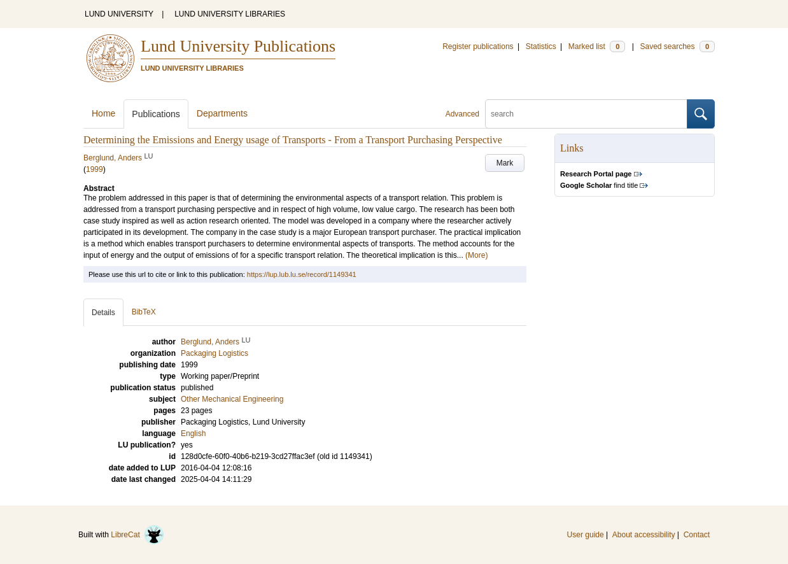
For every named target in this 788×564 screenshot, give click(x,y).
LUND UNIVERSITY (119, 14)
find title (599, 185)
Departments (222, 113)
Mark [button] (505, 163)
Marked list (596, 46)
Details (103, 312)
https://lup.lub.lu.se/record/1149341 (301, 274)
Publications (156, 114)
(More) (476, 255)
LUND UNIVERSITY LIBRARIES (229, 14)
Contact (697, 534)
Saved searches (677, 46)
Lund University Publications (238, 46)
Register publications (477, 46)
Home (103, 113)
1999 (94, 169)
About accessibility (643, 534)
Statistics (541, 46)
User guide (585, 534)
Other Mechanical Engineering (232, 399)
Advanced (462, 113)
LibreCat (137, 535)
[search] (586, 114)
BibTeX (144, 311)
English (193, 433)
